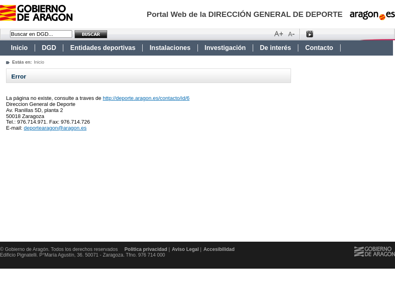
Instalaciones (170, 47)
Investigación (225, 47)
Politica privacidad (146, 249)
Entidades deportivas (102, 47)
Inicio (19, 47)
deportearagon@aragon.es (55, 128)
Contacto (319, 47)
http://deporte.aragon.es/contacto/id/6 (146, 98)
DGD (49, 47)
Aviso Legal (185, 249)
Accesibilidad (219, 249)
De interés (275, 47)
